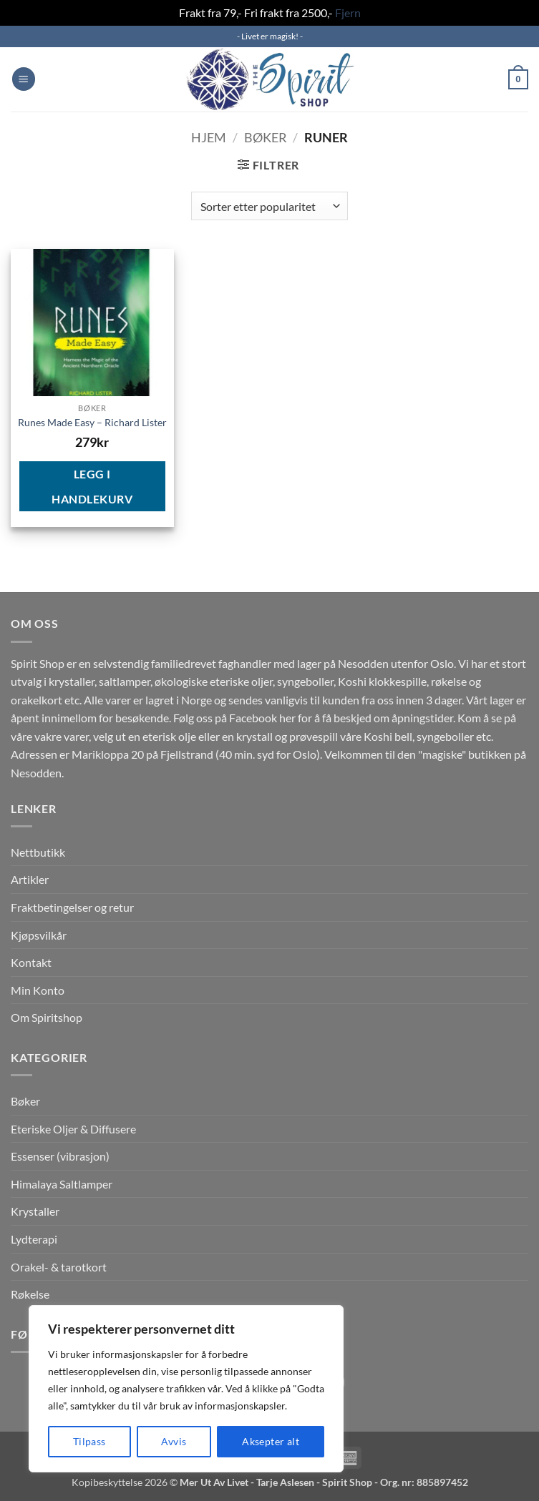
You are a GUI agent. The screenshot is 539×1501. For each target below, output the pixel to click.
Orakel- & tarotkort (59, 1267)
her (287, 717)
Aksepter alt (270, 1441)
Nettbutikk (38, 852)
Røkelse (30, 1294)
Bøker (265, 137)
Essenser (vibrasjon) (60, 1156)
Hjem (208, 137)
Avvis (173, 1441)
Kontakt (31, 962)
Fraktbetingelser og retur (72, 907)
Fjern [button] (348, 12)
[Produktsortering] (269, 206)
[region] (186, 1388)
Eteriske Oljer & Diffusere (73, 1129)
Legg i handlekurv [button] (92, 486)
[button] (23, 79)
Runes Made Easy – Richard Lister (92, 422)
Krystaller (35, 1211)
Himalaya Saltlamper (61, 1184)
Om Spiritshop (46, 1017)
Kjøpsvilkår (39, 935)
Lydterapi (34, 1239)
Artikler (30, 879)
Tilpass (89, 1441)
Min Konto (37, 990)
